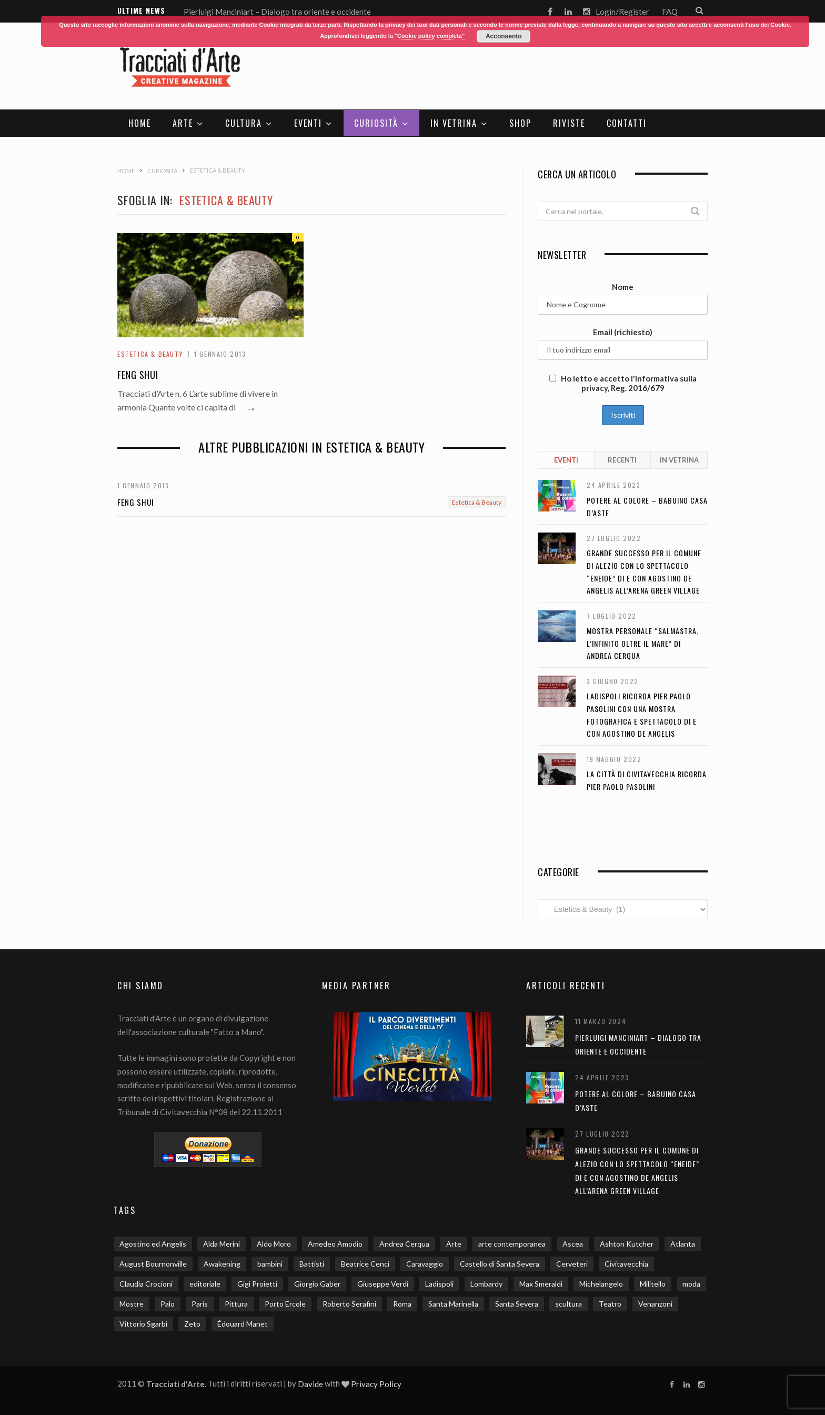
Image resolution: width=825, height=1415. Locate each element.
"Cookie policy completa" (430, 36)
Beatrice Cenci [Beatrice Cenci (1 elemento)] (365, 1263)
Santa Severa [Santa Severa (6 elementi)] (516, 1303)
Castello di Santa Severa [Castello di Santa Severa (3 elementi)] (499, 1263)
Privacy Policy (376, 1384)
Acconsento (504, 36)
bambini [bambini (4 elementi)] (270, 1263)
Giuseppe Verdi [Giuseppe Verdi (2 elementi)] (382, 1283)
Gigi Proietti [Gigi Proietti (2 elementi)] (257, 1283)
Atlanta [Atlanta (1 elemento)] (682, 1243)
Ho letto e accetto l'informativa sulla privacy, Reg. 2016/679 (623, 383)
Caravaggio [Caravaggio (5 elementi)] (424, 1263)
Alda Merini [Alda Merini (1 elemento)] (221, 1243)
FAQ (670, 11)
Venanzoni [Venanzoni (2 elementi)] (655, 1303)
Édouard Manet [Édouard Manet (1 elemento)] (242, 1323)
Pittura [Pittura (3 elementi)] (236, 1303)
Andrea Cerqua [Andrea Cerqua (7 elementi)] (404, 1243)
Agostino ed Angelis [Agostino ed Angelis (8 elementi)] (152, 1243)
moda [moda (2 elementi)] (691, 1283)
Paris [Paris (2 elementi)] (200, 1303)
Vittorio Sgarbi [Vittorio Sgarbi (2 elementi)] (143, 1323)
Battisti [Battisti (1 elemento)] (311, 1263)
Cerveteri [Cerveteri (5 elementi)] (572, 1263)
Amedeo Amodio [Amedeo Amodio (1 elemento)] (335, 1243)
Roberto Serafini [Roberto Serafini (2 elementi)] (349, 1303)
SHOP (520, 123)
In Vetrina (453, 123)
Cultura (243, 123)
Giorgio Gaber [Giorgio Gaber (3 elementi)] (317, 1283)
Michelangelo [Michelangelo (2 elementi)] (601, 1283)
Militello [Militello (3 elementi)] (653, 1283)
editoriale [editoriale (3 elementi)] (204, 1283)
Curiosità (376, 123)
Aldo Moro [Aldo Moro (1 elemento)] (274, 1243)
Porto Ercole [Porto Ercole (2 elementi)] (285, 1303)
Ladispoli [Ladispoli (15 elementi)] (439, 1283)
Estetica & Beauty (150, 353)
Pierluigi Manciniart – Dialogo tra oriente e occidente (277, 11)
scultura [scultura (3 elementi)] (568, 1303)
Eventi (308, 123)
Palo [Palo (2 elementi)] (167, 1303)
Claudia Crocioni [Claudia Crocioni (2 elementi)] (146, 1283)
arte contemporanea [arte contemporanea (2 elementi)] (512, 1243)
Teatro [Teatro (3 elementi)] (610, 1303)
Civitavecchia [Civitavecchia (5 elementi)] (626, 1263)
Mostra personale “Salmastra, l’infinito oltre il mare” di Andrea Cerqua (643, 643)
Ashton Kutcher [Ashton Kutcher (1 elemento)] (626, 1243)
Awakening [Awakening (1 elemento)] (222, 1263)
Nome (622, 287)
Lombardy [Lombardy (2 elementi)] (486, 1283)
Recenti (622, 460)
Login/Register (622, 11)
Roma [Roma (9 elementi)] (402, 1303)
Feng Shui (137, 375)
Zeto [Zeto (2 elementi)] (192, 1323)
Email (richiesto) (622, 332)
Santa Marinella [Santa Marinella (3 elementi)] (453, 1303)
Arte (183, 123)
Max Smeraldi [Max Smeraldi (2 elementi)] (540, 1283)
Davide (310, 1384)
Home (139, 123)
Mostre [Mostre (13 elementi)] (131, 1303)
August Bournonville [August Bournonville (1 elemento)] (153, 1263)
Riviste (569, 123)
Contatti (627, 123)
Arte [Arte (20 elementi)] (453, 1243)
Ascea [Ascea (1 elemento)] (572, 1243)
